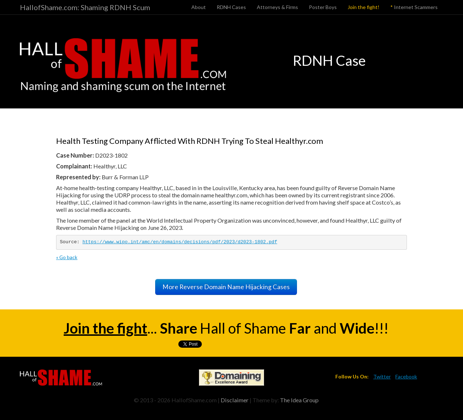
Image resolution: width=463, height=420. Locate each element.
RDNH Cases (231, 7)
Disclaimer (235, 400)
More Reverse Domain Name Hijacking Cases (226, 287)
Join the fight (105, 328)
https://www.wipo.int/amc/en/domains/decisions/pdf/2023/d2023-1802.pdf (179, 242)
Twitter (382, 376)
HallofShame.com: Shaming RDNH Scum (85, 7)
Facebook (406, 376)
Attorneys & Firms (277, 7)
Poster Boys (323, 7)
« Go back (66, 257)
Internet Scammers (414, 7)
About (198, 7)
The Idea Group (299, 400)
